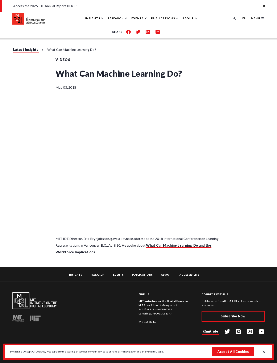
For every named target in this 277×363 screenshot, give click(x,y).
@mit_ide (210, 331)
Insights (75, 274)
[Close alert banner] (263, 6)
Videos (62, 60)
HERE (71, 6)
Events (118, 274)
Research (98, 274)
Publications (142, 274)
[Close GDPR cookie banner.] (263, 352)
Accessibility (189, 274)
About (166, 274)
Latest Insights (25, 49)
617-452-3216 (147, 322)
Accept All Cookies (233, 352)
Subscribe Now (233, 316)
